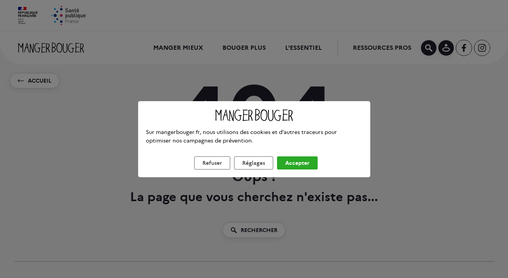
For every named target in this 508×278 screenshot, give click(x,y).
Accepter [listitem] (297, 172)
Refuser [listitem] (212, 172)
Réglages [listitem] (253, 172)
